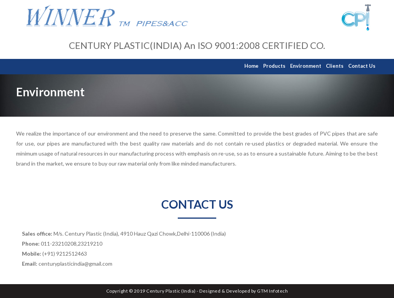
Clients (335, 66)
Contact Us (362, 66)
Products (274, 66)
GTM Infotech (272, 291)
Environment (305, 66)
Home (251, 66)
